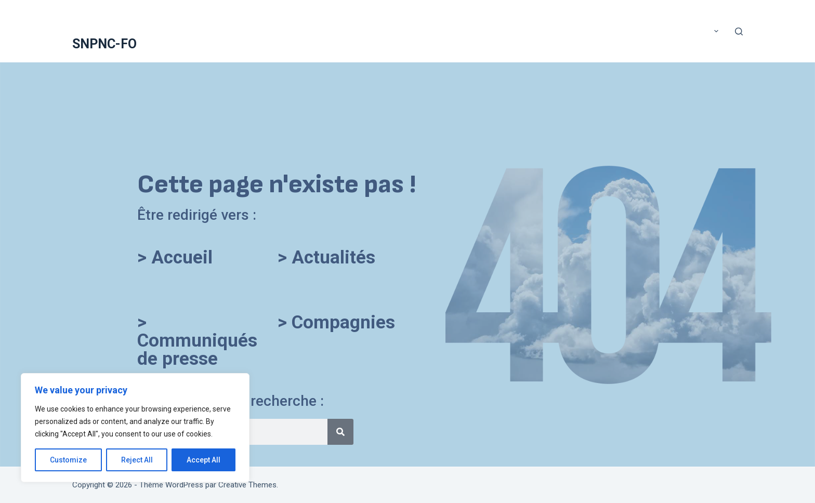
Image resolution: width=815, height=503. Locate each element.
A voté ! (221, 30)
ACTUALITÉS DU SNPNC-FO (365, 30)
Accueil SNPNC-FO (278, 30)
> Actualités (326, 257)
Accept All (203, 460)
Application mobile (497, 30)
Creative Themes (247, 484)
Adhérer (435, 30)
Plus (707, 31)
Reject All (137, 460)
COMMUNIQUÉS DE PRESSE (637, 30)
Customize (68, 460)
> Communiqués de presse (197, 340)
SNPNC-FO (104, 43)
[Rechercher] (739, 31)
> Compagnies (336, 322)
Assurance (563, 30)
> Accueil (175, 257)
